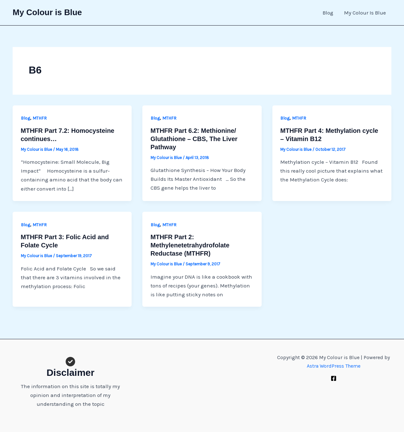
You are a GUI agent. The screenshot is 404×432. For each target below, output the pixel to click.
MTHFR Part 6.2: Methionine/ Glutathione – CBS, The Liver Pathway (194, 139)
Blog (328, 12)
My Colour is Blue (47, 12)
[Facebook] (333, 378)
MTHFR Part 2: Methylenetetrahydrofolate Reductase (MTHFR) (190, 245)
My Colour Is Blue (365, 12)
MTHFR (40, 118)
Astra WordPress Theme (333, 366)
